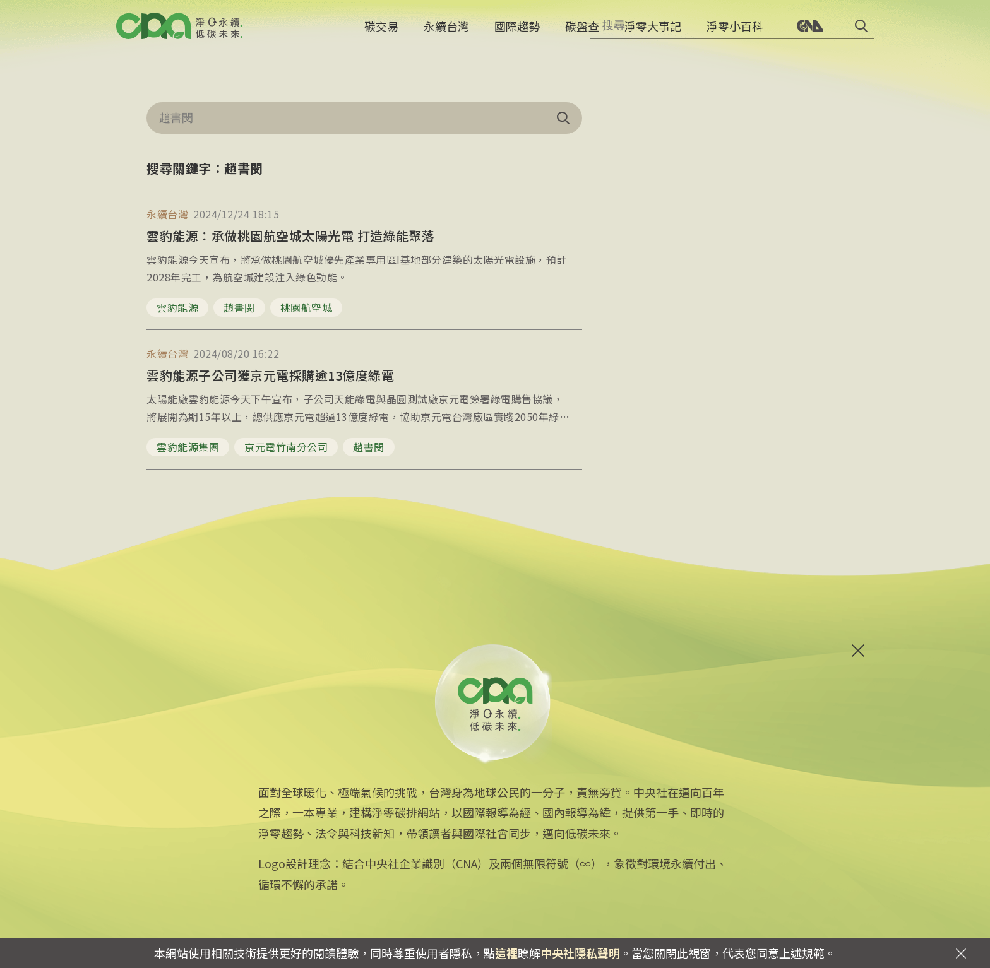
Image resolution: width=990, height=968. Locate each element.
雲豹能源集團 (188, 446)
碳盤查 (582, 35)
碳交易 (381, 35)
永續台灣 (446, 35)
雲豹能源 (177, 307)
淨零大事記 (652, 35)
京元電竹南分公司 (286, 446)
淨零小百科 (735, 35)
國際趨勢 (517, 35)
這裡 (506, 953)
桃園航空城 (306, 307)
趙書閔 (239, 307)
